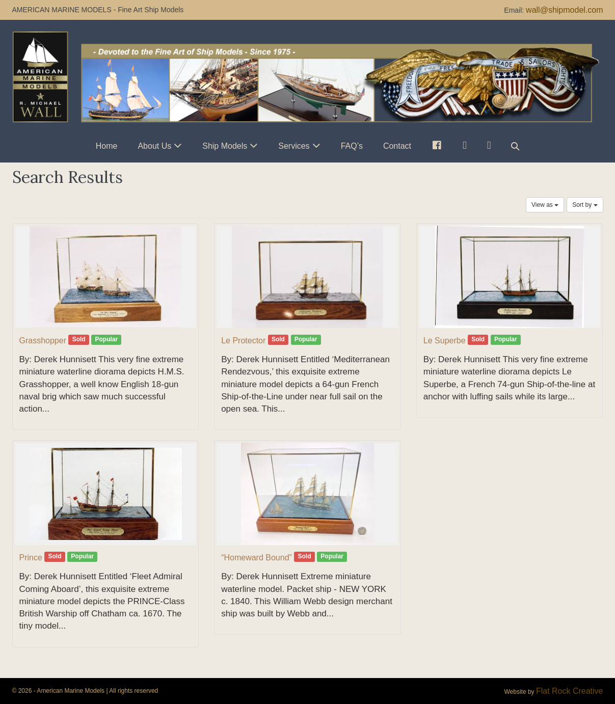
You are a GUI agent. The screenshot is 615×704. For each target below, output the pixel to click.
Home (107, 146)
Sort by (584, 204)
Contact (397, 146)
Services (293, 146)
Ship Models (224, 146)
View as (544, 204)
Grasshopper (43, 340)
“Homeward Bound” (256, 557)
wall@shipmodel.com (564, 10)
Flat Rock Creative (569, 691)
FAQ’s (352, 146)
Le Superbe (444, 340)
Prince (30, 557)
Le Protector (243, 340)
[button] (515, 146)
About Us (154, 146)
